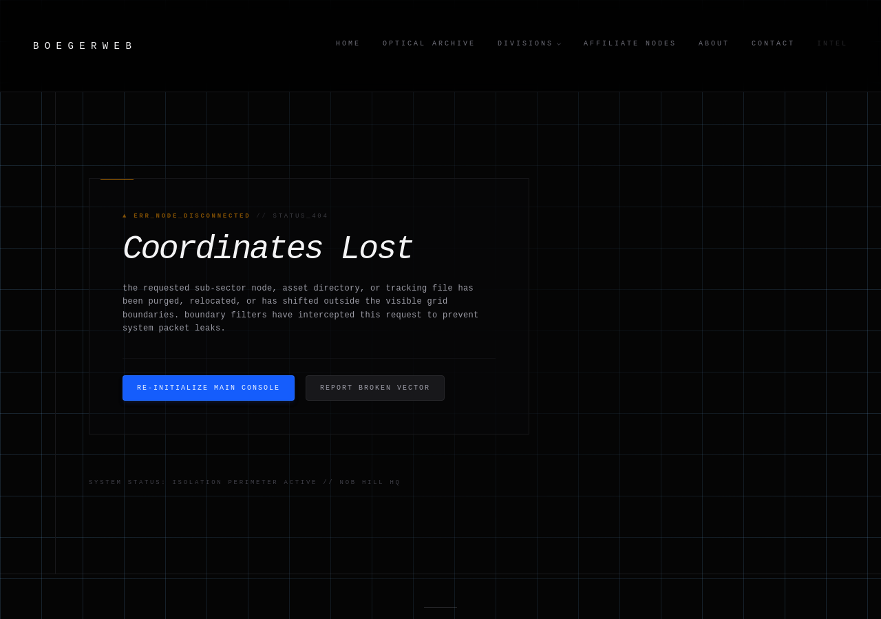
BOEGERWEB (85, 46)
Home (348, 44)
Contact (773, 44)
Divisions (530, 44)
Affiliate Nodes (630, 44)
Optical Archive (429, 44)
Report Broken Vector (375, 388)
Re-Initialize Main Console (208, 388)
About (714, 44)
